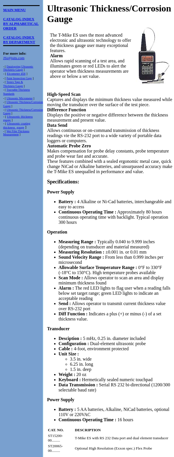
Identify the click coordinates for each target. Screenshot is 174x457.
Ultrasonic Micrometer (20, 98)
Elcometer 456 (16, 73)
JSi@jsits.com (13, 58)
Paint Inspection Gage (19, 78)
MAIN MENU (14, 10)
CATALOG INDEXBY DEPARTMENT (19, 39)
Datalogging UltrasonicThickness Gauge (18, 68)
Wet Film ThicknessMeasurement (16, 133)
